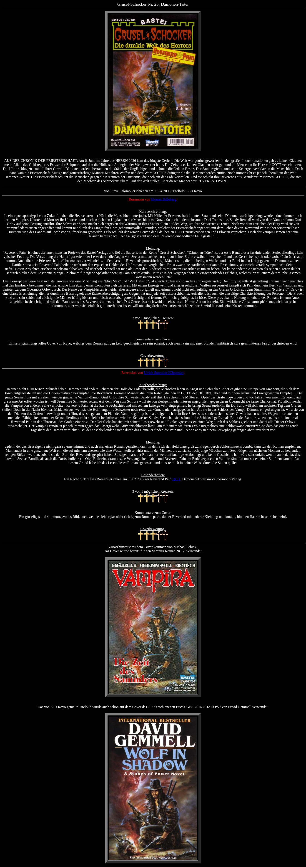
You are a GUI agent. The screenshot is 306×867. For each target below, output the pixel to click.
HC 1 (176, 479)
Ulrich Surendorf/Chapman (164, 373)
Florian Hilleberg (163, 199)
